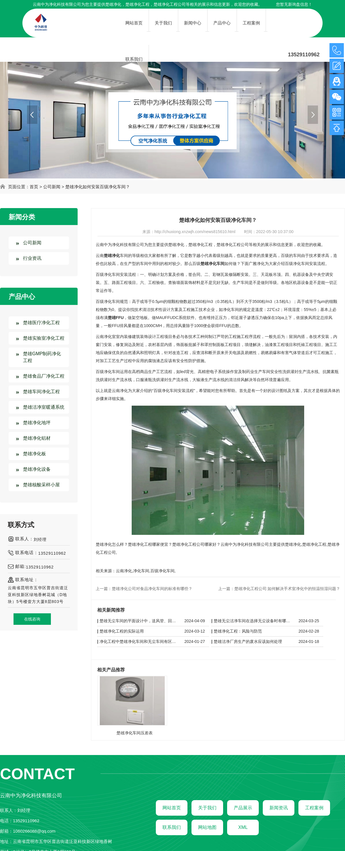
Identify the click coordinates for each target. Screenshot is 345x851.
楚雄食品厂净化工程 (43, 376)
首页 (34, 186)
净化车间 (141, 570)
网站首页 (171, 807)
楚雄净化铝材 (37, 438)
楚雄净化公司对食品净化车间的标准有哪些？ (152, 588)
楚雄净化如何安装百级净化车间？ (97, 186)
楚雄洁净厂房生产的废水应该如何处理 (248, 641)
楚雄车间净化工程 (41, 391)
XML (243, 827)
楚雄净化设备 (37, 469)
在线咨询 (32, 619)
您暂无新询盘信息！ (294, 4)
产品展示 (243, 807)
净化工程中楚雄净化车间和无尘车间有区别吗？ (138, 641)
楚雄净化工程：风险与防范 (238, 631)
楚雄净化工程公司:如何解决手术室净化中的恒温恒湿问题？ (287, 588)
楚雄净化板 (34, 453)
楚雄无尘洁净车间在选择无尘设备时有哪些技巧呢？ (253, 620)
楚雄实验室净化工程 (43, 338)
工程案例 (314, 807)
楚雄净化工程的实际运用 (121, 631)
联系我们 (171, 827)
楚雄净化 (113, 4)
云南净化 (124, 570)
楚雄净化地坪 (37, 422)
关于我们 (207, 807)
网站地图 (207, 827)
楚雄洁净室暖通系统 (43, 407)
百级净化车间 (162, 570)
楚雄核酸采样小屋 (41, 484)
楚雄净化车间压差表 (134, 733)
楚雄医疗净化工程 (41, 322)
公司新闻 (51, 186)
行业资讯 (32, 258)
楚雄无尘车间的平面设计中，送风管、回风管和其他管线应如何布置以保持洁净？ (138, 620)
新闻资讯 (278, 807)
